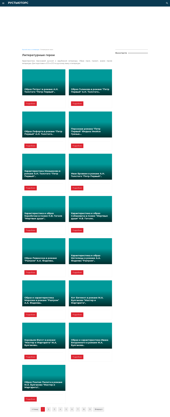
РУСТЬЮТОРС (14, 3)
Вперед (98, 409)
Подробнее (30, 104)
